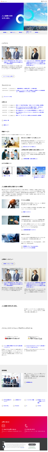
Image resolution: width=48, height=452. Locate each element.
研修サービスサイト (26, 212)
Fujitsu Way (5, 406)
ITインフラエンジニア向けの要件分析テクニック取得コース (38, 177)
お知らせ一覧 (5, 120)
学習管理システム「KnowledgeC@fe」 (30, 246)
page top (46, 439)
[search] (44, 1)
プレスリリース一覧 (6, 97)
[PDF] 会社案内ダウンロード (6, 400)
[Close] (39, 444)
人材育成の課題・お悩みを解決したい (29, 159)
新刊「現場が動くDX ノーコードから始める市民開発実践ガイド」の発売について (30, 110)
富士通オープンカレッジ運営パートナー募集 (40, 401)
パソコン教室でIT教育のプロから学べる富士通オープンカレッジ (12, 346)
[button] (3, 446)
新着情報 (4, 32)
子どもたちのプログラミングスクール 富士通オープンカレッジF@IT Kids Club (34, 346)
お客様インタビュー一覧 (8, 263)
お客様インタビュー (28, 32)
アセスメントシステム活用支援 (28, 248)
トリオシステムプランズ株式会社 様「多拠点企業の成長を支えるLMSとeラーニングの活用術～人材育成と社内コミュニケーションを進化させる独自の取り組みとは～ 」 (34, 63)
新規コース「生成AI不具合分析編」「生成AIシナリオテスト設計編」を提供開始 (29, 105)
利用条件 (3, 441)
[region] (22, 446)
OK (32, 444)
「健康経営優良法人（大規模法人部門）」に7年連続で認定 (27, 88)
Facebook (16, 406)
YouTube (38, 406)
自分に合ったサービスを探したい (28, 147)
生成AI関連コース (21, 176)
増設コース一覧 (6, 176)
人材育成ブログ (17, 400)
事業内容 (20, 32)
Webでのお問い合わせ (9, 429)
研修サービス (12, 32)
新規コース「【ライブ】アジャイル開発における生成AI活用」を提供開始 (28, 115)
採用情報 (36, 32)
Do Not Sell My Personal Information (32, 447)
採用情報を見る (28, 382)
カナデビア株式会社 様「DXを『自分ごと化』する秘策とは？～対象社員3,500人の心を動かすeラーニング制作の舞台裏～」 (12, 62)
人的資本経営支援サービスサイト (28, 230)
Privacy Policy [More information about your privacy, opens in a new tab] (22, 447)
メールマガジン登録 (29, 400)
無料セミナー (5, 125)
